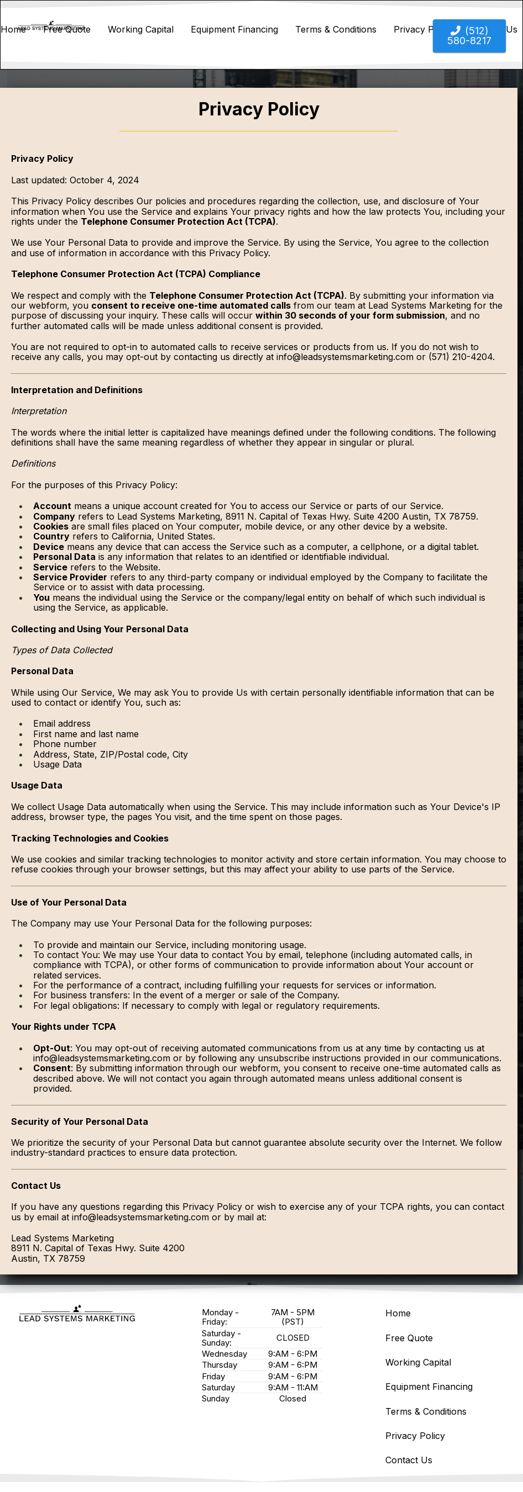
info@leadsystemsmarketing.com (345, 356)
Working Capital (141, 29)
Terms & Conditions (335, 29)
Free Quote (67, 29)
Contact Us (408, 1459)
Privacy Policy (415, 1435)
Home (13, 29)
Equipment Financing (234, 29)
